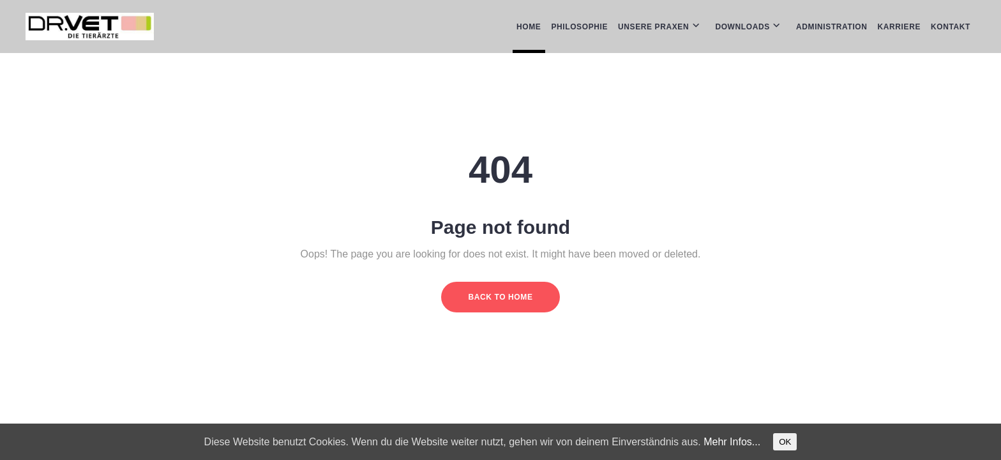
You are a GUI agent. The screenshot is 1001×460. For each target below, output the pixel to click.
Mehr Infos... (732, 441)
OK (785, 442)
